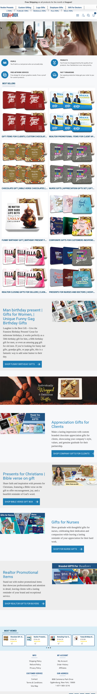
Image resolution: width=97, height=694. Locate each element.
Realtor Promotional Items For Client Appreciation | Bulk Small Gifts (72, 136)
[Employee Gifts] (57, 7)
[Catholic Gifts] (22, 11)
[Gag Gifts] (55, 11)
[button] (12, 643)
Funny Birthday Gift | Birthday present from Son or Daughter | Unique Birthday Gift (25, 240)
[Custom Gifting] (25, 7)
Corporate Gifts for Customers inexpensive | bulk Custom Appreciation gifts (72, 240)
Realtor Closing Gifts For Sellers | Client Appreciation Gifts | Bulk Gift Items (25, 292)
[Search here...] (88, 15)
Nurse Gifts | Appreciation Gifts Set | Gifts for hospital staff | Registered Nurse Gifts (72, 188)
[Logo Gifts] (41, 7)
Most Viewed (10, 630)
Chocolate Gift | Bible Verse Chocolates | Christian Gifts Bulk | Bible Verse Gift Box (25, 188)
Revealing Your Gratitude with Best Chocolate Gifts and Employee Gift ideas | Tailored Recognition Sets (63, 637)
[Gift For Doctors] (75, 7)
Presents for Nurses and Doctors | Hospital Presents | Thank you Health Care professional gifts (72, 292)
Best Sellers (8, 83)
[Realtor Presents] (7, 7)
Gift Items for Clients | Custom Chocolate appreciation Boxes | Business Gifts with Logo (25, 136)
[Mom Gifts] (68, 11)
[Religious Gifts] (40, 11)
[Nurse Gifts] (7, 11)
